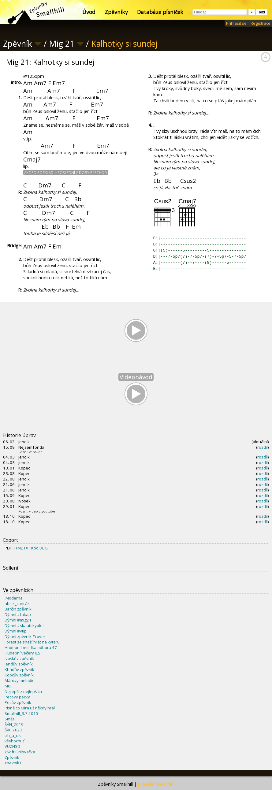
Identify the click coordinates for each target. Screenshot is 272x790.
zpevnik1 (13, 763)
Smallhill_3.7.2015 (21, 713)
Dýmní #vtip (16, 631)
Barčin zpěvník (18, 609)
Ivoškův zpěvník (19, 658)
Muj (8, 686)
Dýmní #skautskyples (25, 625)
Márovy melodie (20, 680)
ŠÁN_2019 (14, 724)
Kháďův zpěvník (19, 669)
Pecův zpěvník (18, 702)
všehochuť (14, 741)
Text (261, 12)
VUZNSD (12, 746)
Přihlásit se (236, 23)
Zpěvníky (116, 12)
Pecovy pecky (17, 697)
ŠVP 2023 (13, 730)
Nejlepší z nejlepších (23, 691)
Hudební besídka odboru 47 (31, 647)
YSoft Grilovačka (20, 752)
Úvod (88, 12)
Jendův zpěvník (19, 664)
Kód (35, 548)
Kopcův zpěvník (19, 675)
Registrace (260, 23)
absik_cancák (17, 603)
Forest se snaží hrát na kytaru (32, 642)
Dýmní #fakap (18, 614)
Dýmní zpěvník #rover (25, 636)
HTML (18, 548)
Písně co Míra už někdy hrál (30, 708)
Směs (10, 719)
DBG (43, 548)
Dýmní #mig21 (18, 620)
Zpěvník (12, 757)
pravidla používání (156, 784)
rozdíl (262, 447)
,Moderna (14, 598)
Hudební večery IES (22, 653)
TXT (27, 548)
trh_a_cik (13, 735)
